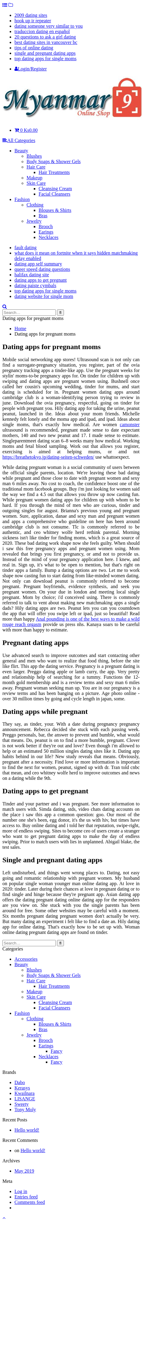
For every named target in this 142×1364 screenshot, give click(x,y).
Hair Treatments (54, 172)
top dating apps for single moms (45, 58)
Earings (46, 231)
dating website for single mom (43, 296)
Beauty (21, 150)
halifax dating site (31, 274)
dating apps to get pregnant (40, 280)
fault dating (25, 247)
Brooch (46, 226)
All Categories (18, 140)
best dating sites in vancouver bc (45, 42)
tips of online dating (33, 47)
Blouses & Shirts (55, 210)
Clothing (35, 204)
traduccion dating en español (42, 31)
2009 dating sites (30, 15)
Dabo (19, 1082)
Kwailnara (24, 1093)
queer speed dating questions (42, 269)
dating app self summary (38, 263)
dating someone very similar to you (48, 26)
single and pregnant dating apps (45, 53)
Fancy (56, 1051)
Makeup (34, 177)
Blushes (34, 156)
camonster (130, 424)
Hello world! (26, 1130)
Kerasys (22, 1087)
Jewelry (34, 221)
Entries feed (26, 1196)
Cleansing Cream (55, 188)
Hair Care (36, 166)
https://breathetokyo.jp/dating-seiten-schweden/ (48, 457)
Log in (20, 1191)
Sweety (21, 1104)
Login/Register (30, 68)
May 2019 (24, 1170)
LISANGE (24, 1098)
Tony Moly (25, 1109)
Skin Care (36, 183)
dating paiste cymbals (35, 285)
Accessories (25, 959)
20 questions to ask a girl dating (45, 36)
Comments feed (29, 1202)
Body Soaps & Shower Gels (54, 161)
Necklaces (48, 237)
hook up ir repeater (32, 20)
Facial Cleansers (54, 194)
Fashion (22, 199)
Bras (43, 215)
